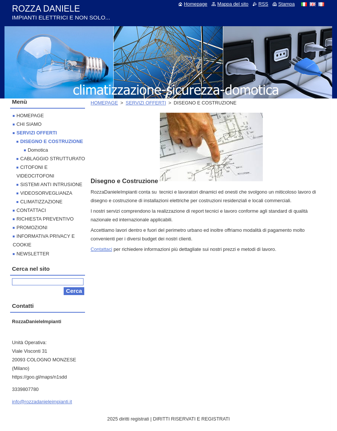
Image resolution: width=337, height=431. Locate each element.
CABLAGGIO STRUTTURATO (52, 158)
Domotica (38, 150)
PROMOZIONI (31, 227)
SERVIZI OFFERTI (146, 103)
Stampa (286, 4)
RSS (263, 4)
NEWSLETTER (32, 254)
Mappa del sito (232, 4)
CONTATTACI (31, 210)
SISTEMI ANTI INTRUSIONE (51, 184)
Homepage (195, 4)
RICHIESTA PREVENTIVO (45, 219)
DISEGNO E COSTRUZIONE (51, 141)
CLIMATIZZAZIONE (41, 201)
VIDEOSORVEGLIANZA (46, 193)
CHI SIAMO (29, 124)
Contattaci (101, 249)
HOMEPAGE (104, 103)
